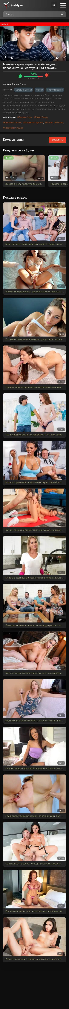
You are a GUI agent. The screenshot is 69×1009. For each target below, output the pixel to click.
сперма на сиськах (13, 128)
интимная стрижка (33, 122)
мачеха (59, 122)
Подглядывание (55, 90)
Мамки (39, 90)
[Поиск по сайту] (62, 14)
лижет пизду (41, 117)
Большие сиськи (23, 90)
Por (17, 5)
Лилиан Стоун (25, 117)
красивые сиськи (12, 122)
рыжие (49, 122)
